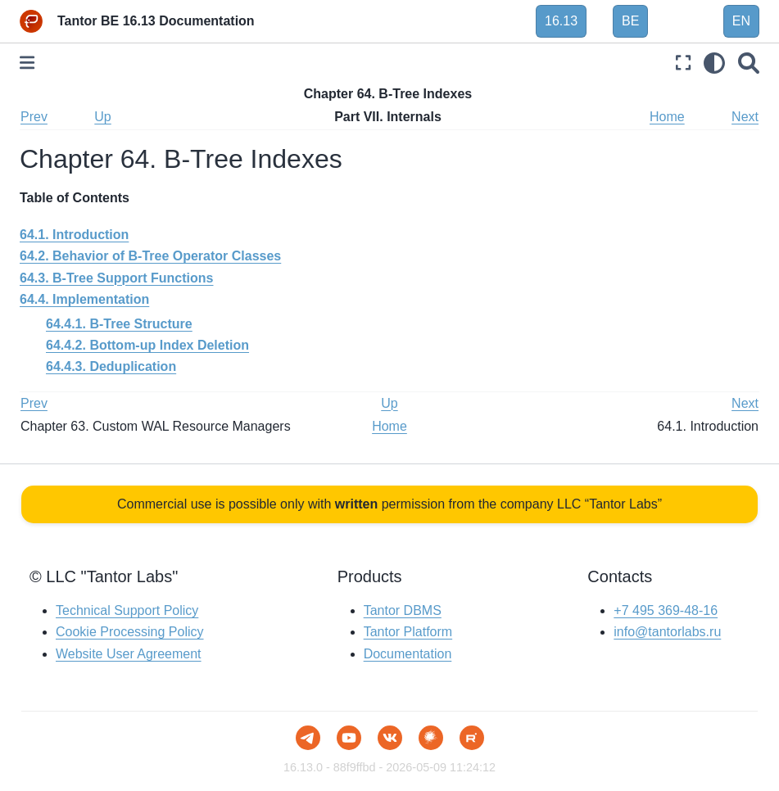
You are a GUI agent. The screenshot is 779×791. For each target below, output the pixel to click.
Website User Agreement (129, 654)
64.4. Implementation (84, 299)
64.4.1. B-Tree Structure (119, 324)
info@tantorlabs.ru (667, 632)
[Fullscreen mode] (683, 62)
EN (741, 21)
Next (745, 117)
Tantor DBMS (403, 610)
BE (630, 21)
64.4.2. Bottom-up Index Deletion (147, 345)
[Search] (748, 62)
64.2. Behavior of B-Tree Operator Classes (150, 256)
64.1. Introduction (74, 235)
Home (667, 117)
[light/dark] (714, 62)
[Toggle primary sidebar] (27, 62)
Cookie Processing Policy (130, 632)
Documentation (408, 654)
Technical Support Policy (127, 610)
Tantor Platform (408, 632)
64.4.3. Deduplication (111, 366)
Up (102, 117)
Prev (34, 117)
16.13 (561, 21)
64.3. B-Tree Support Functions (116, 278)
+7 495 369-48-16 (666, 610)
